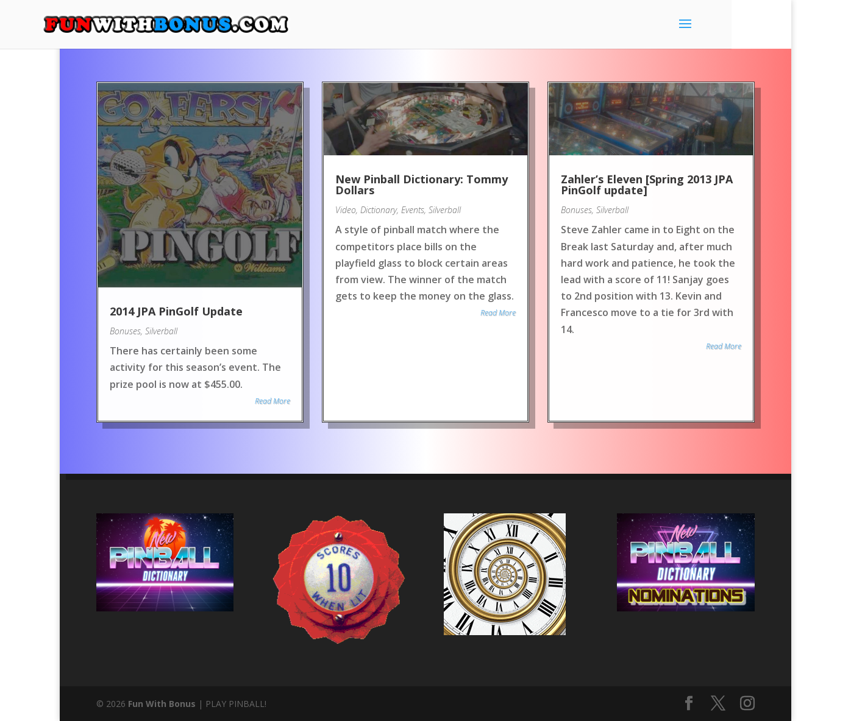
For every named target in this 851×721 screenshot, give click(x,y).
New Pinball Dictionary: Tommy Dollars (421, 186)
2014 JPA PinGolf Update (175, 310)
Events (412, 210)
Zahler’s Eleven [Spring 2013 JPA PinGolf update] (647, 186)
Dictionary (378, 210)
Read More (272, 400)
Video (345, 210)
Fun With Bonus (162, 703)
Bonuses (124, 330)
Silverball (160, 330)
